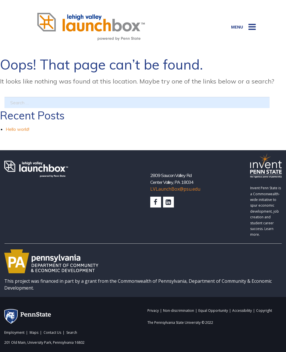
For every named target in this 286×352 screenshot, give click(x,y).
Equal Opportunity (213, 311)
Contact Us (52, 332)
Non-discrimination (178, 311)
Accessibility (242, 311)
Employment (14, 332)
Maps (34, 332)
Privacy (153, 311)
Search (71, 332)
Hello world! (17, 129)
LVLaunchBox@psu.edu (175, 189)
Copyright (264, 311)
